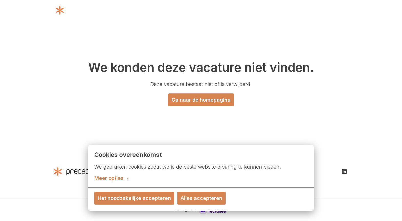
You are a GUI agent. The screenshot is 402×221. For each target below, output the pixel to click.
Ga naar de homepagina (201, 100)
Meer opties (111, 178)
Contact (285, 10)
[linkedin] (344, 171)
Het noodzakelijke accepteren (134, 198)
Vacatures (334, 10)
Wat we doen (214, 10)
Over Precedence (252, 10)
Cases (307, 10)
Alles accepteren (201, 198)
